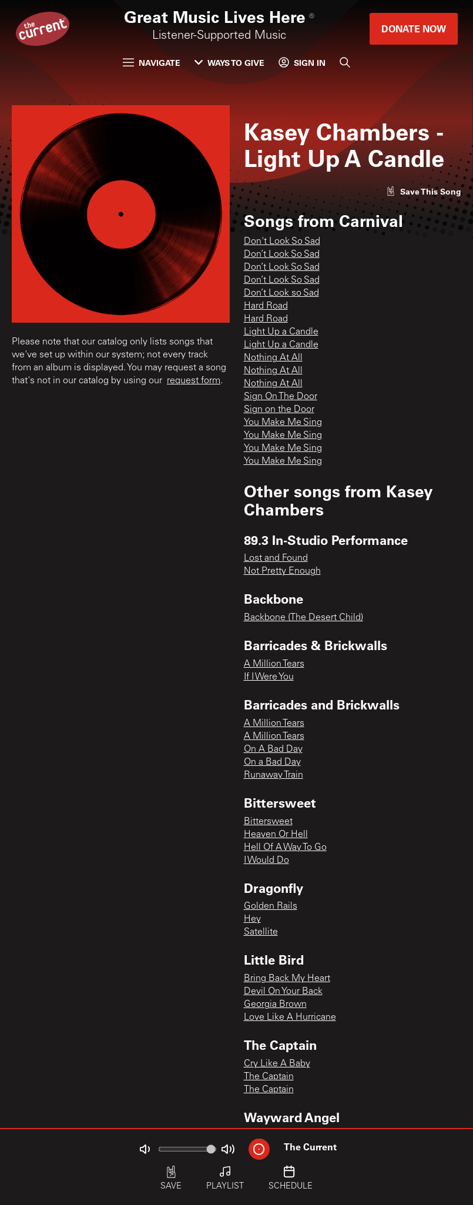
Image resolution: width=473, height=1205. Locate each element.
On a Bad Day (272, 762)
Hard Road (266, 306)
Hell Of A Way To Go (285, 847)
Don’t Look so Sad (281, 293)
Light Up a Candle (281, 332)
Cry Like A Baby (277, 1064)
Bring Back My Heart (287, 978)
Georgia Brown (275, 1004)
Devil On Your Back (283, 991)
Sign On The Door (280, 396)
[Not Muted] (144, 1149)
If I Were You (269, 677)
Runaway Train (273, 775)
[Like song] (423, 191)
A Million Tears (274, 664)
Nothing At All (273, 358)
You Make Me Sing (283, 422)
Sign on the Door (279, 409)
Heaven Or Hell (276, 834)
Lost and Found (276, 558)
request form (193, 381)
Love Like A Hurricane (290, 1017)
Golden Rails (270, 906)
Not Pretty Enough (282, 571)
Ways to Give (229, 62)
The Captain (269, 1077)
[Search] (345, 62)
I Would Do (266, 860)
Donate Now (413, 28)
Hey (252, 919)
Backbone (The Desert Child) (303, 617)
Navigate (151, 62)
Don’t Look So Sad (282, 254)
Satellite (261, 932)
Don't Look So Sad (282, 241)
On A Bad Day (273, 749)
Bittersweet (268, 821)
